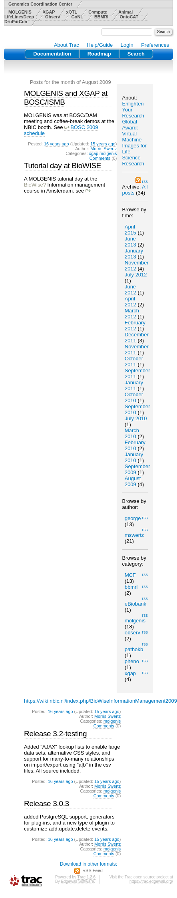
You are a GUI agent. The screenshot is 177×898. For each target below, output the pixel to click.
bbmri (131, 587)
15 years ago (102, 143)
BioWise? (35, 185)
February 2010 (135, 445)
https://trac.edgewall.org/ (151, 881)
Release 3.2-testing (56, 733)
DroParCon (15, 21)
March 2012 (132, 314)
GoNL (77, 16)
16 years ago (56, 143)
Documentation (52, 54)
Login (127, 45)
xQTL (71, 12)
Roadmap (99, 54)
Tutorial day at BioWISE (63, 165)
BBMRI (101, 16)
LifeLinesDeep (19, 16)
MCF (130, 575)
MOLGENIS (20, 12)
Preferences (155, 45)
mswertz (134, 535)
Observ (52, 16)
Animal (125, 12)
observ (132, 633)
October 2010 (134, 397)
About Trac (66, 45)
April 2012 (130, 302)
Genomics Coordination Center (40, 4)
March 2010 (132, 433)
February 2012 (135, 326)
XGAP (49, 12)
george (133, 518)
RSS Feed (92, 870)
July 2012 (136, 275)
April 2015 (130, 230)
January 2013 (134, 254)
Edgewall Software (77, 881)
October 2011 (134, 362)
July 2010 (136, 418)
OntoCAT (128, 16)
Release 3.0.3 (46, 803)
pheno (132, 661)
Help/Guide (100, 45)
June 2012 (130, 290)
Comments (99, 158)
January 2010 (134, 457)
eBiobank (135, 604)
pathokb (134, 649)
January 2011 (134, 385)
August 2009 (133, 481)
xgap (130, 673)
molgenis (135, 621)
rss (141, 181)
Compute (97, 12)
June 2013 (130, 242)
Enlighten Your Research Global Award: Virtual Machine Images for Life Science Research (134, 134)
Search (136, 54)
